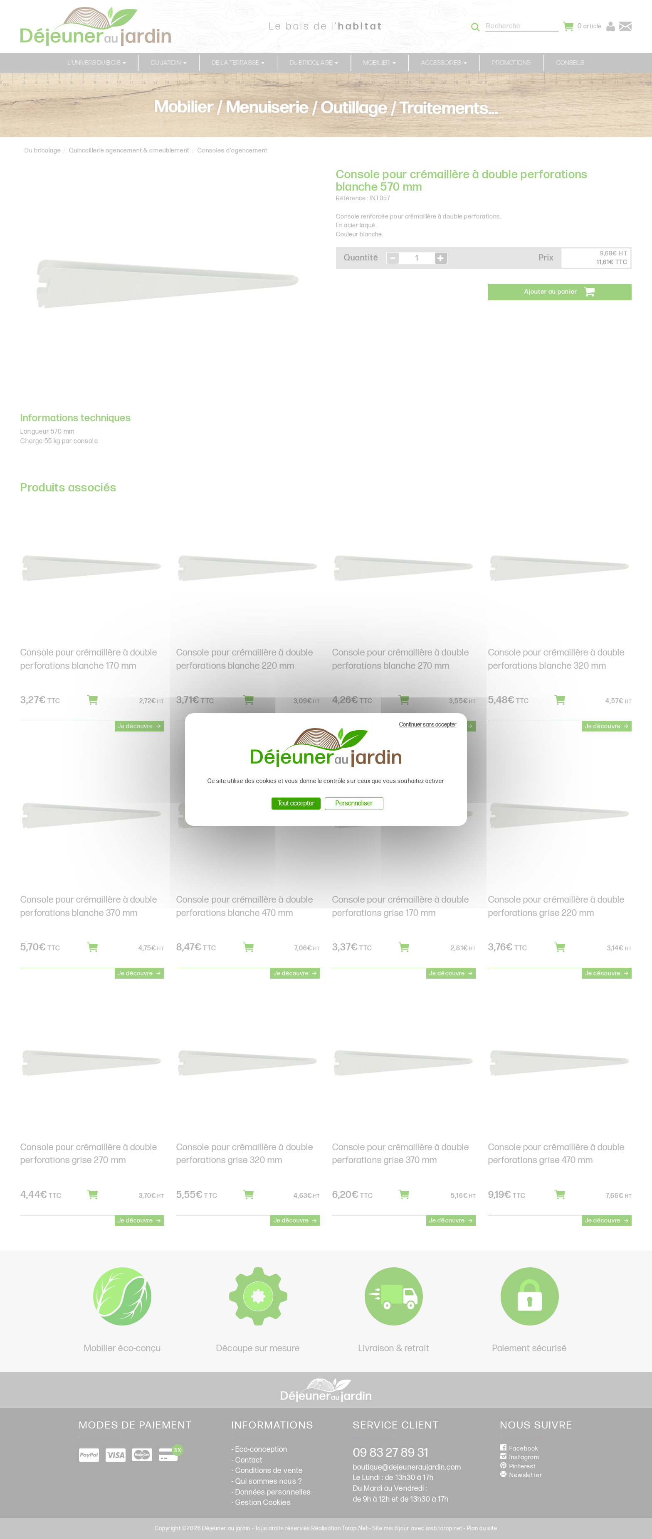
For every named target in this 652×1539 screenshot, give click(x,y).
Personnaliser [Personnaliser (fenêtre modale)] (354, 804)
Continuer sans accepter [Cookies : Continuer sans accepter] (428, 724)
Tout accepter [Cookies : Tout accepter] (296, 804)
